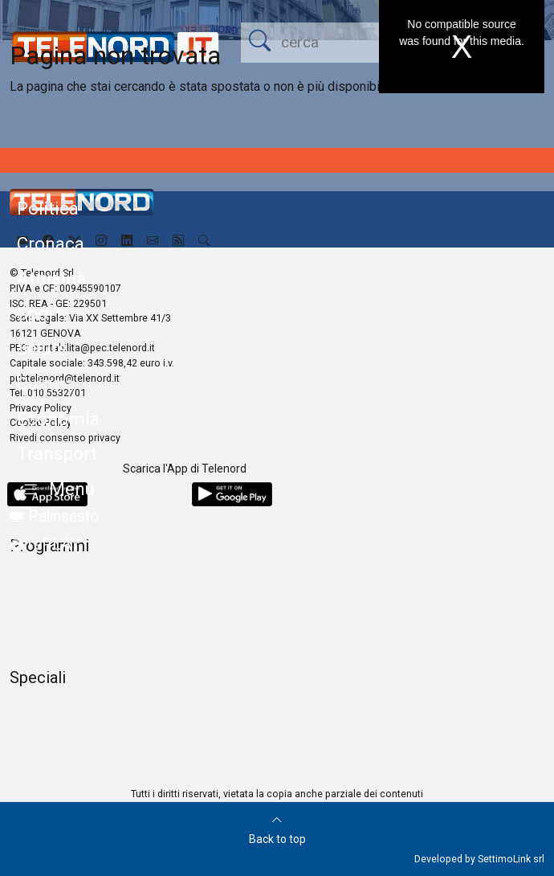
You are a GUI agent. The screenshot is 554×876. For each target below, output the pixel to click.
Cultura (46, 383)
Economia (58, 418)
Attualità (52, 278)
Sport (39, 313)
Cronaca (50, 243)
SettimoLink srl (511, 859)
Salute (42, 348)
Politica (48, 208)
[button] (56, 490)
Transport (57, 453)
